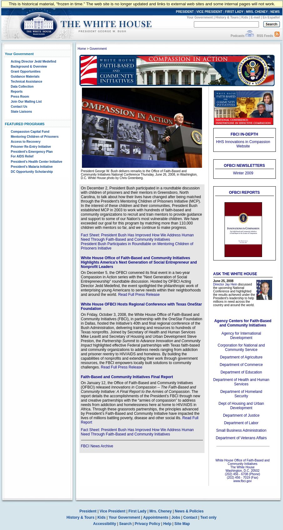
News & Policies (189, 511)
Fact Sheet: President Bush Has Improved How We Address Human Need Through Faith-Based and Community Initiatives (137, 237)
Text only (208, 517)
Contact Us (19, 106)
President (88, 511)
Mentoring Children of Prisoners (35, 136)
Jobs (175, 517)
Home (82, 48)
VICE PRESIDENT (209, 11)
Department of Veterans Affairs (241, 438)
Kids (244, 17)
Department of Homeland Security (241, 393)
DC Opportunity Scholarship (32, 171)
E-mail (255, 17)
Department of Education (241, 372)
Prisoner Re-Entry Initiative (31, 146)
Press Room (20, 96)
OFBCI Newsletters (244, 165)
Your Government (200, 17)
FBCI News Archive (97, 446)
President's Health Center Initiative (37, 161)
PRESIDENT (185, 11)
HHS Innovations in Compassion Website (243, 144)
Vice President (112, 511)
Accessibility (104, 524)
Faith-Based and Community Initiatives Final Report (127, 377)
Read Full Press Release (139, 294)
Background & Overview (29, 66)
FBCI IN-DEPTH (244, 134)
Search (125, 524)
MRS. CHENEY (257, 11)
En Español (271, 17)
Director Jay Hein (225, 284)
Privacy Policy (147, 524)
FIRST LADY (234, 11)
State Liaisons (21, 111)
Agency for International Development (241, 335)
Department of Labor (241, 423)
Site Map (182, 524)
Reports (17, 91)
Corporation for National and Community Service (241, 347)
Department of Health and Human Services (241, 382)
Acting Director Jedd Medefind (33, 61)
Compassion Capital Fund (30, 131)
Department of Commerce (241, 365)
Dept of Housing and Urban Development (241, 405)
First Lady (137, 511)
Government (98, 48)
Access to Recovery (26, 141)
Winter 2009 (243, 173)
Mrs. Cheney (160, 511)
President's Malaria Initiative (32, 166)
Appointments (156, 517)
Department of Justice (241, 415)
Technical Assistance (27, 81)
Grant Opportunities (26, 71)
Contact (190, 517)
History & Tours (227, 17)
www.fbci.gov (242, 481)
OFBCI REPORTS (244, 192)
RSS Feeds (265, 36)
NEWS (275, 11)
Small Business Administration (241, 430)
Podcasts (237, 36)
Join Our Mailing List (26, 101)
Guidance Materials (25, 76)
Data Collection (22, 86)
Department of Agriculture (241, 357)
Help (167, 524)
